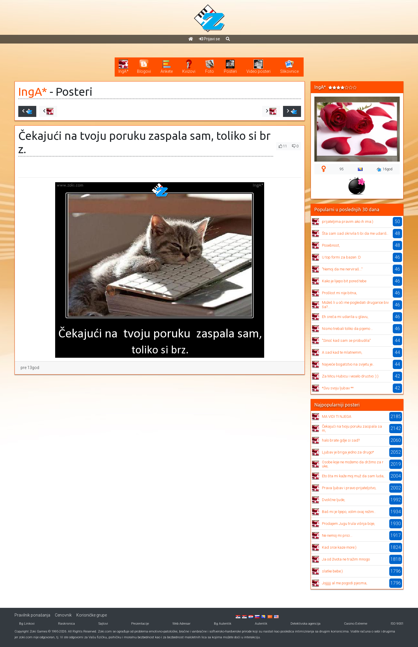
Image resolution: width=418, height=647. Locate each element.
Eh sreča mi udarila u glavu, (345, 317)
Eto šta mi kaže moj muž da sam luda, (353, 476)
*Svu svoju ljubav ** (338, 388)
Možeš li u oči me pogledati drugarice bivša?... (355, 304)
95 (342, 169)
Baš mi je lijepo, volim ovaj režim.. (349, 511)
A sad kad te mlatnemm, (342, 352)
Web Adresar (181, 624)
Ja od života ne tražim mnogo (346, 559)
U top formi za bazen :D (341, 257)
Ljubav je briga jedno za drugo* (348, 452)
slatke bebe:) (332, 571)
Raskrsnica (66, 624)
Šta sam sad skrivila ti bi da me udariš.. (355, 233)
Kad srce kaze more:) (339, 547)
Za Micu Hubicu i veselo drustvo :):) (350, 376)
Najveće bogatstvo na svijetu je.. (348, 364)
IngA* (32, 91)
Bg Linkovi (27, 624)
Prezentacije (140, 624)
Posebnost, (331, 245)
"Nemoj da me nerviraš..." (342, 269)
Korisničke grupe (91, 615)
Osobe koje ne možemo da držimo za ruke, (352, 464)
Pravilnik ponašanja (32, 615)
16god (384, 169)
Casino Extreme (355, 624)
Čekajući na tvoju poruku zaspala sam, (352, 428)
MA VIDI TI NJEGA (336, 416)
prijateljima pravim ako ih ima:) (347, 221)
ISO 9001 (397, 624)
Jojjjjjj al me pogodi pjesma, (344, 583)
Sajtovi (103, 624)
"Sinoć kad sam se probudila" (346, 340)
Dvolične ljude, (333, 500)
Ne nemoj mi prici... (337, 535)
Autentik (261, 624)
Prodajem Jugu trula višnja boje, (348, 523)
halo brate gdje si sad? (341, 440)
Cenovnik (63, 615)
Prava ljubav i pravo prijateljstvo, (349, 488)
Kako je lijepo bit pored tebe (344, 281)
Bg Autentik (222, 624)
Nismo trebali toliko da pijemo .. (347, 328)
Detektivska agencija (305, 624)
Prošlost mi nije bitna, (339, 293)
